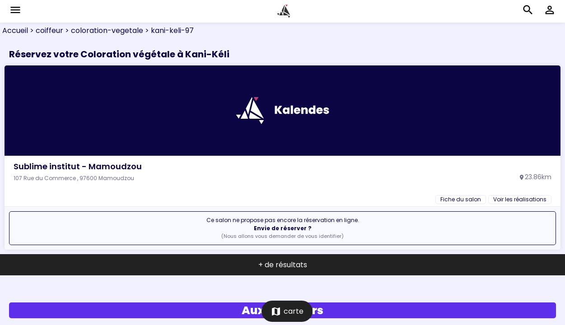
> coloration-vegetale (103, 30)
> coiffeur (45, 30)
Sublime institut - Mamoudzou (78, 166)
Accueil (15, 30)
